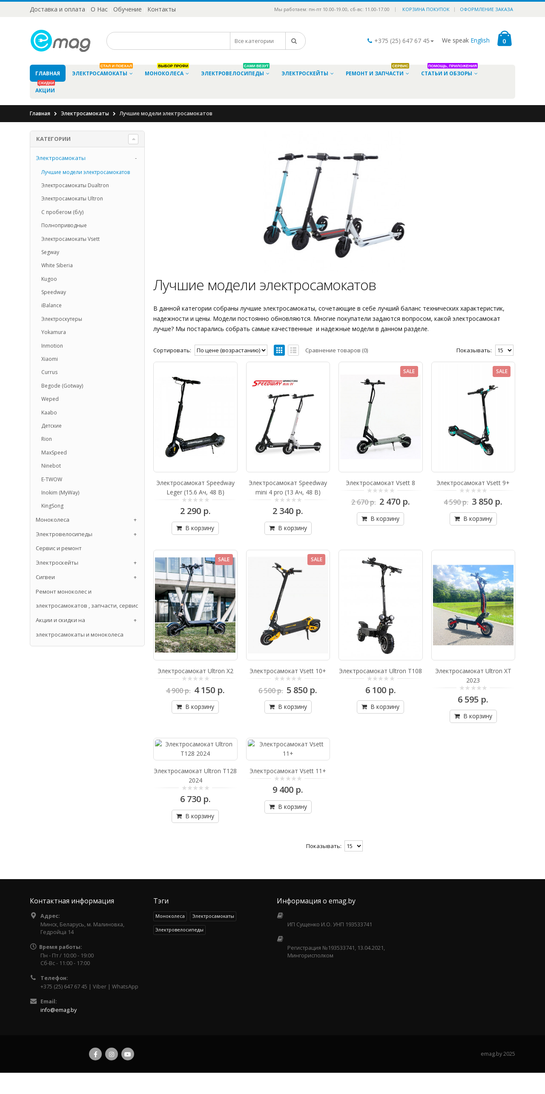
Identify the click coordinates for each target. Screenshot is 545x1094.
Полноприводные (64, 225)
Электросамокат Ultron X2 (195, 617)
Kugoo (49, 279)
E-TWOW (51, 479)
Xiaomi (49, 359)
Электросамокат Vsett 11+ (288, 779)
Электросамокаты (85, 113)
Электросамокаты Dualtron (75, 185)
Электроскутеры (61, 319)
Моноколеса (52, 519)
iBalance (51, 305)
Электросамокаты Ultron (72, 198)
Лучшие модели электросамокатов (85, 172)
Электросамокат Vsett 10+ (288, 617)
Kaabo (49, 412)
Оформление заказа (486, 9)
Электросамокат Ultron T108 (380, 617)
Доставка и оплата (57, 9)
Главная (40, 113)
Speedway (53, 292)
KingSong (52, 505)
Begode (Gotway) (62, 385)
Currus (49, 372)
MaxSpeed (54, 452)
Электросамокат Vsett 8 (380, 456)
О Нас (99, 9)
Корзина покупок (426, 9)
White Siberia (57, 265)
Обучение (127, 9)
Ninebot (51, 465)
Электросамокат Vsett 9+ (473, 456)
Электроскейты (57, 562)
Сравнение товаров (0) (336, 350)
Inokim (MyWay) (60, 492)
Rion (46, 439)
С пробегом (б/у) (62, 212)
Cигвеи (45, 577)
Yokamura (53, 332)
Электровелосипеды (64, 534)
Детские (51, 425)
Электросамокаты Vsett (70, 239)
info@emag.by (58, 1018)
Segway (50, 252)
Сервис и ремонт (59, 548)
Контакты (161, 9)
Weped (50, 399)
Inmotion (52, 345)
